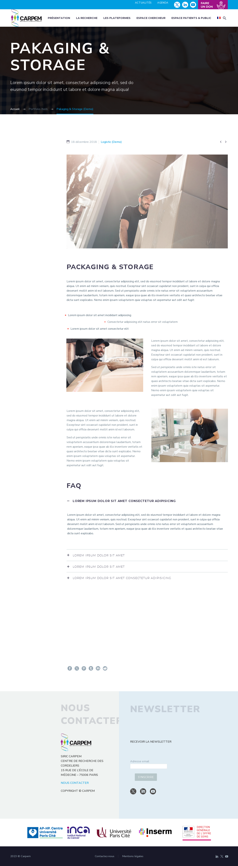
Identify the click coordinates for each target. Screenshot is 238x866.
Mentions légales (132, 856)
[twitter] (133, 791)
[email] (148, 766)
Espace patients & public (191, 18)
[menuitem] (218, 18)
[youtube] (153, 791)
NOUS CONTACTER (75, 783)
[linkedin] (143, 791)
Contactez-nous (104, 856)
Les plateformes (117, 18)
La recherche (86, 18)
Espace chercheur (150, 18)
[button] (224, 18)
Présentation (59, 18)
